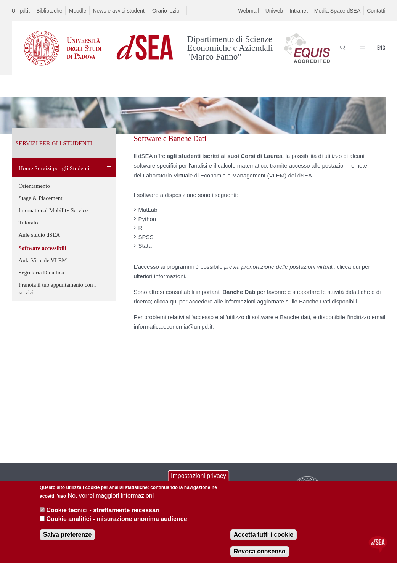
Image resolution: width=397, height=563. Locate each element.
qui (356, 266)
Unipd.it (21, 11)
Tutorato (28, 222)
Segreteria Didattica (41, 272)
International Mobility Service (53, 210)
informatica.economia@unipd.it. (174, 326)
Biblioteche (49, 11)
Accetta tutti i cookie (263, 535)
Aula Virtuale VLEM (43, 260)
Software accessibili (42, 248)
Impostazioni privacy (198, 477)
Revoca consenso (260, 552)
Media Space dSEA (337, 11)
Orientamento (34, 186)
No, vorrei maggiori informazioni (111, 496)
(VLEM (275, 175)
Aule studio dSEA (39, 235)
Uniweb (274, 11)
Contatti (376, 11)
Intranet (298, 11)
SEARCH (353, 57)
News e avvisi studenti (119, 11)
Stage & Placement (41, 198)
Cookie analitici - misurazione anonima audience (117, 519)
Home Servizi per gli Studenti (54, 168)
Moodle (77, 11)
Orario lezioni (167, 11)
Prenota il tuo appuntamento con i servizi (57, 288)
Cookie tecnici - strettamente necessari (103, 511)
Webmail (248, 11)
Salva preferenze (67, 535)
